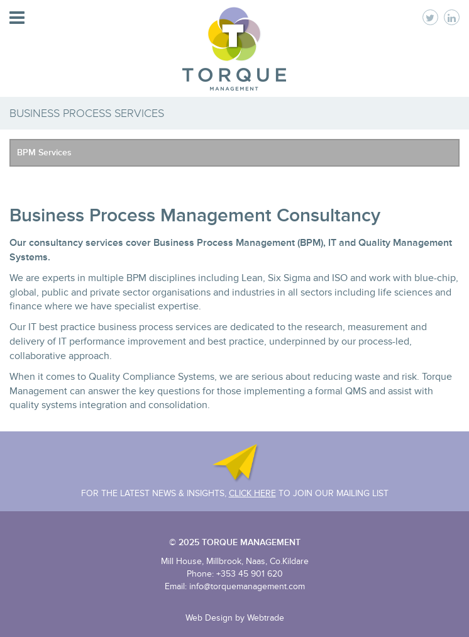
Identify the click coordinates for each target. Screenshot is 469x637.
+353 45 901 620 (249, 573)
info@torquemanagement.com (247, 586)
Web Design (209, 617)
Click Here (252, 493)
